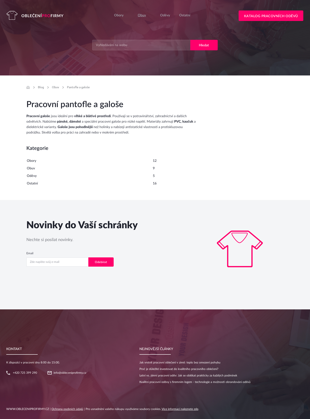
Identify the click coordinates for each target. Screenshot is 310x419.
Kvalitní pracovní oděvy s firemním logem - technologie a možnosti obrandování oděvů (195, 382)
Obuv (142, 15)
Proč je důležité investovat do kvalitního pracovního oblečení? (178, 369)
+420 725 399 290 (25, 372)
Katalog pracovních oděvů (271, 16)
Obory (118, 15)
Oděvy (32, 176)
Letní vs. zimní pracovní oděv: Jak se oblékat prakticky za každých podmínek (188, 375)
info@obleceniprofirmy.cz (70, 372)
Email (29, 253)
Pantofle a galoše (78, 87)
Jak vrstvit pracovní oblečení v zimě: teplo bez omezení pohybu (179, 362)
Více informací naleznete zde (180, 409)
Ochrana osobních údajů (67, 409)
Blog (41, 87)
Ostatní (32, 183)
